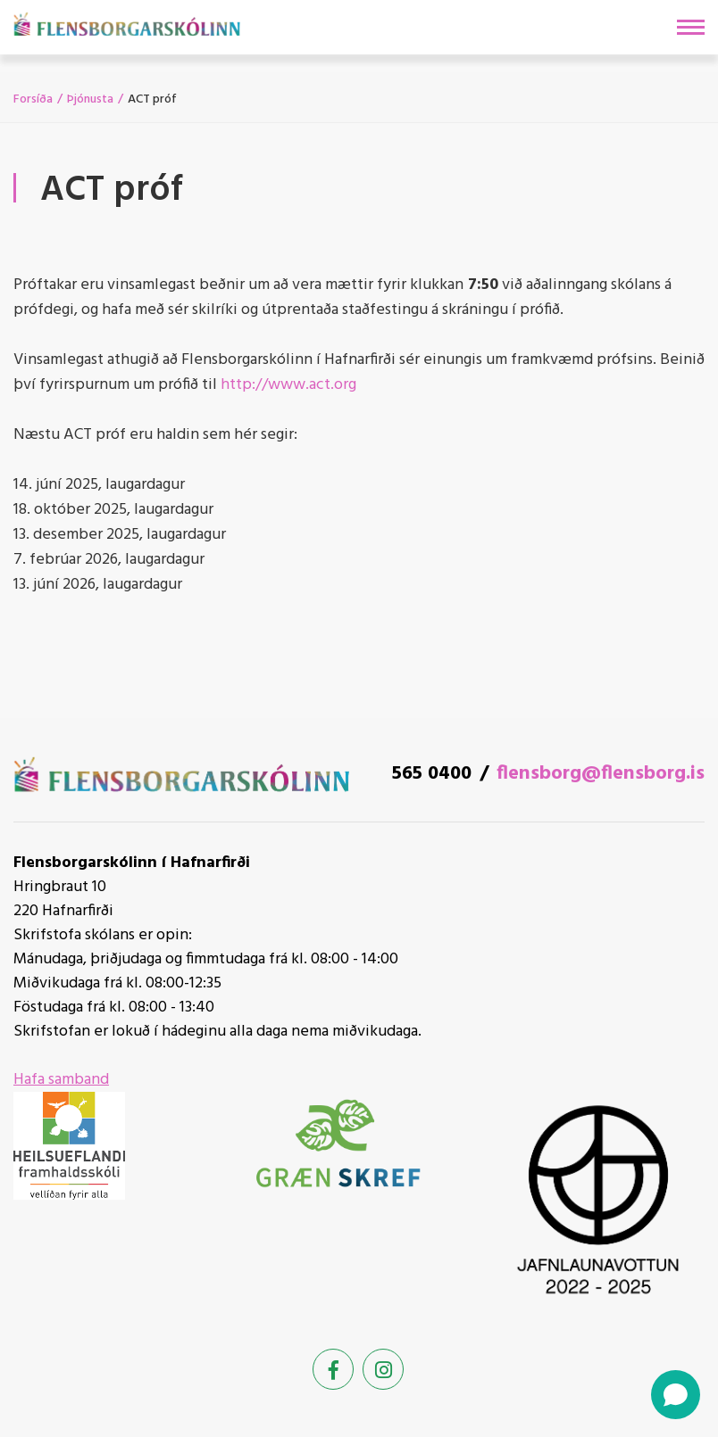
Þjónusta (90, 99)
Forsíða (33, 99)
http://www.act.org (288, 385)
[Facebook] (333, 1369)
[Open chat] (675, 1394)
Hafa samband (61, 1080)
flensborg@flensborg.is (601, 773)
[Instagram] (383, 1369)
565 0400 (432, 773)
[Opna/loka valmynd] (691, 27)
